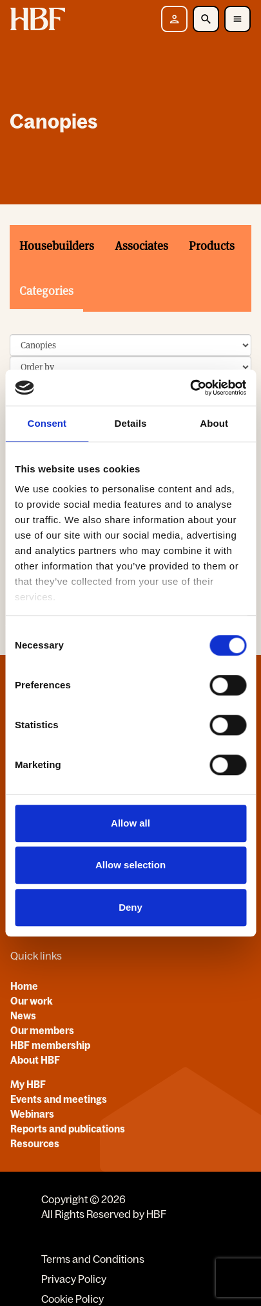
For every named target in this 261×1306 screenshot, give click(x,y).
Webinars (32, 1113)
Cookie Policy (72, 1299)
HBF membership (50, 1045)
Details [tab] (131, 423)
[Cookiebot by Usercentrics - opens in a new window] (189, 387)
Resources (34, 1143)
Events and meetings (58, 1099)
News (23, 1015)
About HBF (35, 1059)
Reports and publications (67, 1128)
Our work (31, 1000)
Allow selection (130, 864)
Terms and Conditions (92, 1259)
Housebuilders (56, 245)
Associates (141, 245)
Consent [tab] (46, 423)
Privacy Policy (73, 1279)
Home (24, 986)
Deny (130, 907)
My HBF (28, 1084)
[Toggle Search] (206, 19)
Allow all (130, 823)
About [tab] (214, 423)
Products (212, 245)
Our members (42, 1030)
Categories (46, 290)
